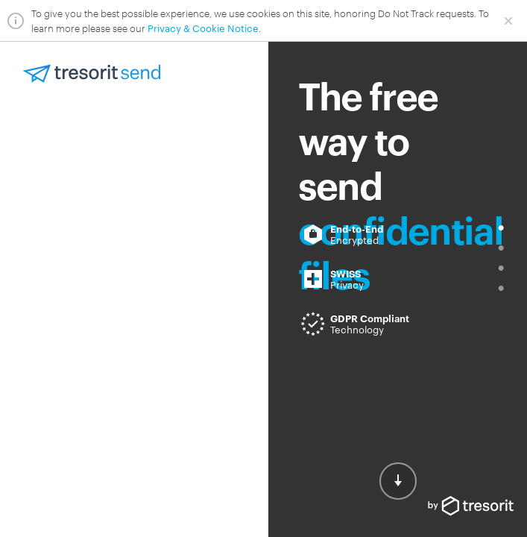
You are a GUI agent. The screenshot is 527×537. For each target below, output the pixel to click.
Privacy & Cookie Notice (203, 27)
